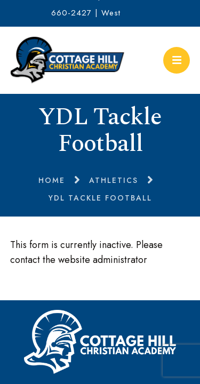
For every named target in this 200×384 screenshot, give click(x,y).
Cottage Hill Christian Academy (67, 60)
